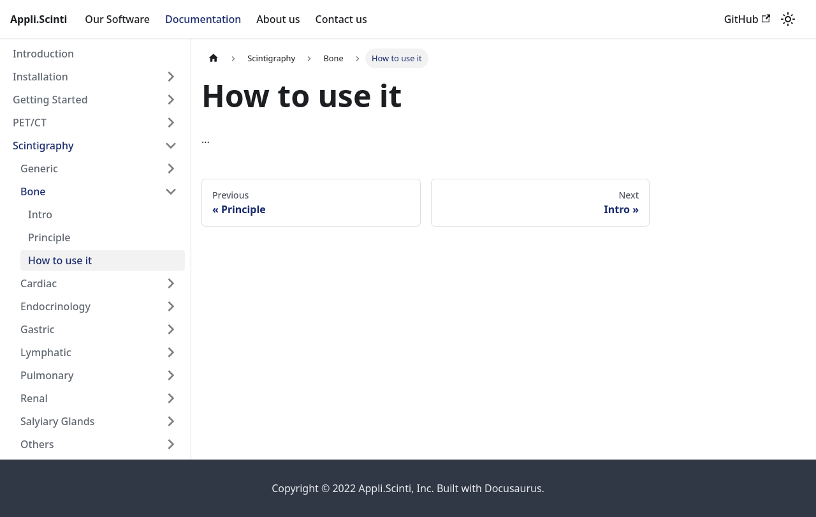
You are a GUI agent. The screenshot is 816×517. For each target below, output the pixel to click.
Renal (34, 398)
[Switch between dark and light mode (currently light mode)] (788, 19)
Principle (49, 237)
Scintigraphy (43, 146)
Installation (40, 77)
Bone (32, 191)
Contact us (341, 19)
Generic (39, 168)
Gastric (37, 329)
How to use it (60, 260)
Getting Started (50, 100)
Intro (40, 214)
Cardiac (38, 283)
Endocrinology (55, 306)
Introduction (43, 54)
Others (37, 444)
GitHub (747, 19)
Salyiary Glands (57, 421)
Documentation (203, 19)
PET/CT (30, 123)
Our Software (117, 19)
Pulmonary (46, 375)
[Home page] (213, 58)
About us (278, 19)
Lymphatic (45, 352)
